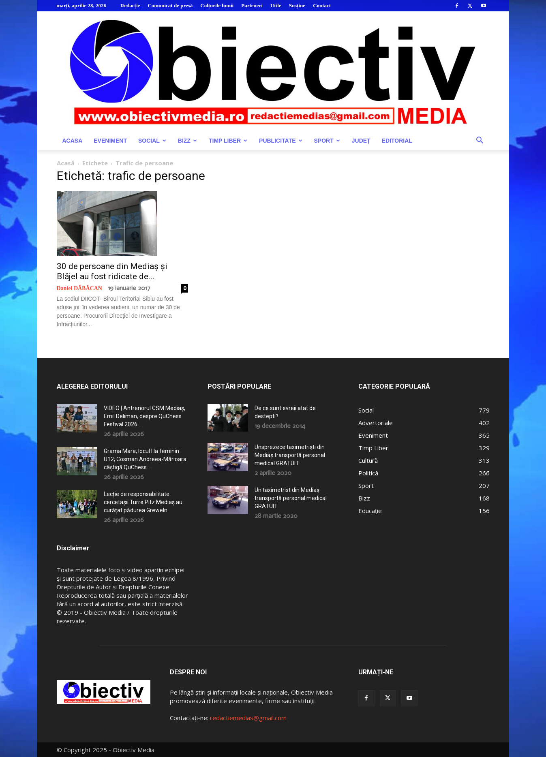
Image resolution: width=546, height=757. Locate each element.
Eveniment (110, 140)
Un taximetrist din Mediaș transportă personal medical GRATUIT (291, 498)
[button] (480, 141)
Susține (297, 5)
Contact (322, 5)
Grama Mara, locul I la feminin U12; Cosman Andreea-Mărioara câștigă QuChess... (145, 459)
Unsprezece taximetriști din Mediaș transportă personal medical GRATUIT (290, 455)
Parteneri (252, 5)
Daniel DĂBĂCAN (79, 288)
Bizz (187, 140)
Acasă (66, 163)
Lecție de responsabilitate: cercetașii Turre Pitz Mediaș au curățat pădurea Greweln (143, 502)
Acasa (72, 140)
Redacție (130, 5)
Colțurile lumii (216, 5)
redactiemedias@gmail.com (248, 718)
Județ (361, 140)
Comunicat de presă (170, 5)
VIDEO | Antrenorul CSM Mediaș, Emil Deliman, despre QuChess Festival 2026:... (144, 416)
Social (152, 140)
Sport (327, 140)
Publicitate (280, 140)
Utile (275, 5)
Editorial (397, 140)
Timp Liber (228, 140)
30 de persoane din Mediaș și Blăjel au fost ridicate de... (112, 271)
